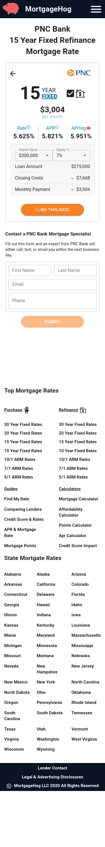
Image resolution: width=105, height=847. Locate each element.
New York (46, 682)
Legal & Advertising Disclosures (52, 777)
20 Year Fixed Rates (23, 433)
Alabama (12, 574)
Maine (10, 635)
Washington (48, 739)
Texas (10, 729)
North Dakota (17, 692)
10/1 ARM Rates (20, 459)
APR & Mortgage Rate (20, 532)
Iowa (76, 614)
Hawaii (43, 604)
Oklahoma (81, 692)
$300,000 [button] (28, 155)
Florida (78, 594)
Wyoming (46, 749)
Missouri (12, 655)
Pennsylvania (49, 702)
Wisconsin (14, 749)
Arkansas (13, 584)
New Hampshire (47, 669)
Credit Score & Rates (24, 519)
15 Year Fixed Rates (23, 441)
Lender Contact (52, 768)
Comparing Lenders (23, 509)
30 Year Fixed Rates (23, 424)
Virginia (11, 739)
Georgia (11, 604)
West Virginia (84, 739)
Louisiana (80, 625)
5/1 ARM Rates (18, 477)
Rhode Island (83, 702)
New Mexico (16, 682)
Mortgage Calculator (78, 498)
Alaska (43, 574)
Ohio (41, 692)
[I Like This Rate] (52, 210)
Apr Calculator (72, 535)
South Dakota (49, 712)
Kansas (11, 625)
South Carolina (12, 715)
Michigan (13, 645)
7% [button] (59, 155)
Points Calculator (75, 525)
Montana (45, 655)
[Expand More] (72, 178)
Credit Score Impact (78, 545)
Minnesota (47, 645)
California (46, 584)
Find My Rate (16, 498)
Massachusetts (86, 635)
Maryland (46, 635)
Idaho (76, 604)
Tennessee (81, 712)
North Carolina (85, 682)
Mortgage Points (20, 545)
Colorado (80, 584)
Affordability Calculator (71, 512)
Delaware (45, 594)
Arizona (78, 574)
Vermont (79, 729)
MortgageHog (48, 9)
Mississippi (82, 645)
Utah (41, 729)
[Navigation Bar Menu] (96, 9)
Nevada (11, 666)
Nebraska (80, 655)
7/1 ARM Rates (18, 468)
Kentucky (45, 625)
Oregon (11, 702)
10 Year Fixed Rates (23, 450)
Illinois (10, 614)
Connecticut (15, 594)
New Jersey (82, 666)
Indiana (44, 614)
